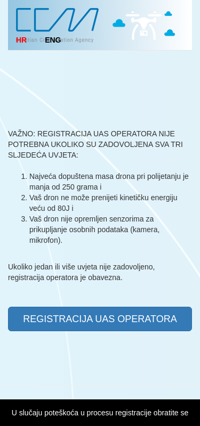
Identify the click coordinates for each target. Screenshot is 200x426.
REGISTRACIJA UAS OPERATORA (100, 319)
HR (21, 40)
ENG (53, 40)
